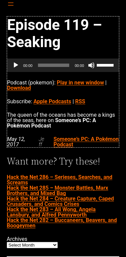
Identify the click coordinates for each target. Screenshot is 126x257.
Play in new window (80, 82)
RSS (80, 101)
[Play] (15, 65)
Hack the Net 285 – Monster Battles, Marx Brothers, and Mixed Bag (57, 190)
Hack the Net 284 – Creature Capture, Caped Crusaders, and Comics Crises (60, 201)
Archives (17, 239)
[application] (63, 65)
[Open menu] (11, 4)
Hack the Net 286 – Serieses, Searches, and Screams (59, 180)
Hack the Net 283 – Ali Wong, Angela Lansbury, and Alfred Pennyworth (51, 212)
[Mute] (91, 65)
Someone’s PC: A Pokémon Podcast (86, 142)
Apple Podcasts (52, 101)
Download (19, 88)
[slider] (54, 65)
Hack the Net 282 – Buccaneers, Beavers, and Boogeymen (62, 223)
